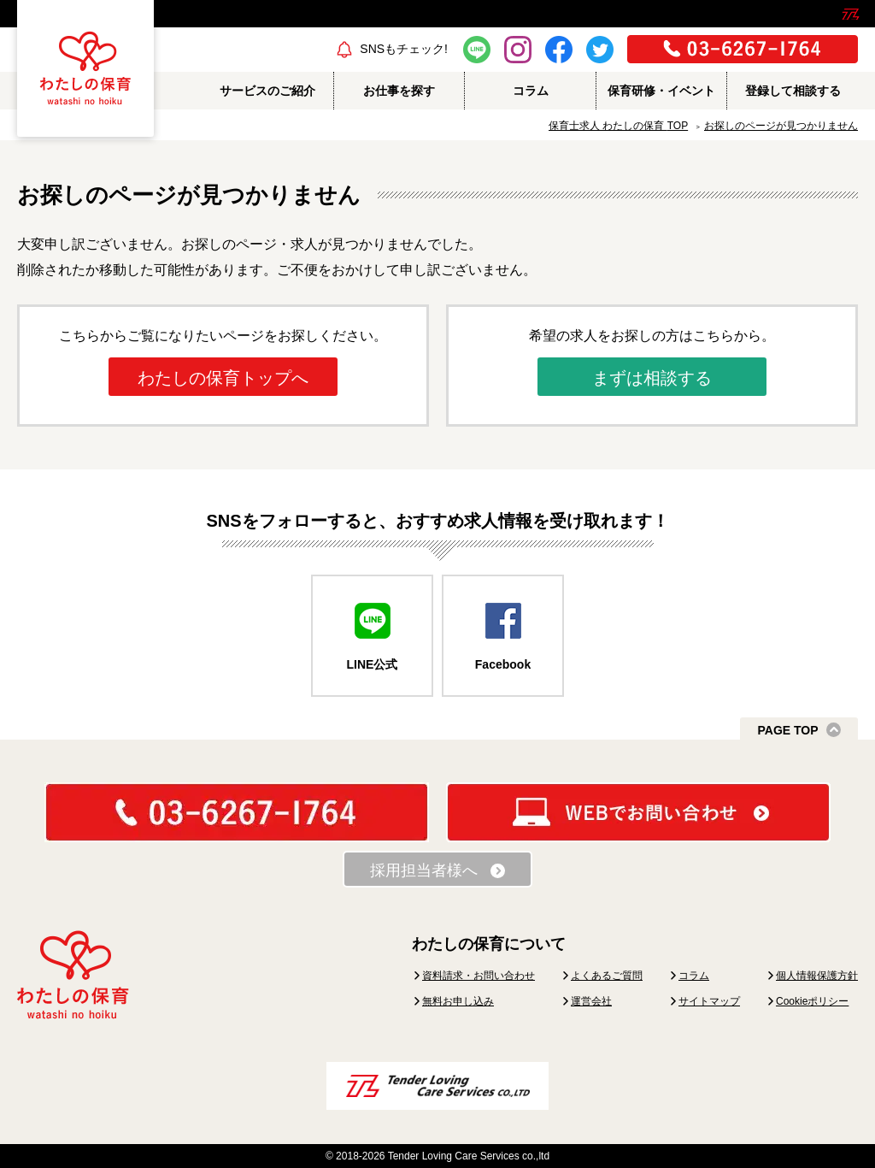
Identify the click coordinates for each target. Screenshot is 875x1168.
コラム (693, 976)
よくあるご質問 (607, 976)
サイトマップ (709, 1001)
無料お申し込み (458, 1001)
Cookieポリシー (812, 1001)
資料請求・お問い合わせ (478, 976)
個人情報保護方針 (817, 976)
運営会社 (591, 1001)
